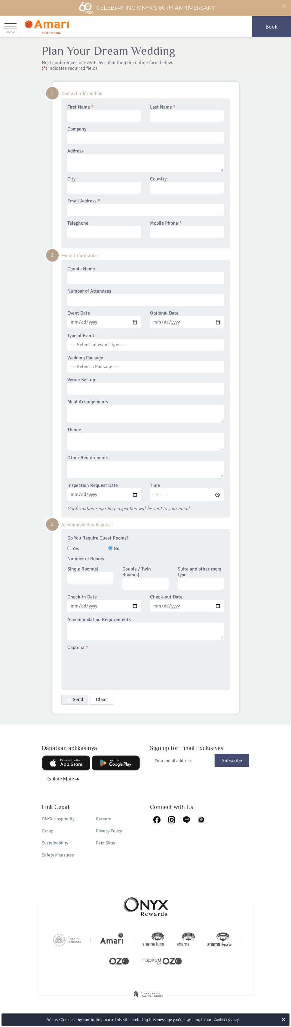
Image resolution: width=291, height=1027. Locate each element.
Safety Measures (58, 855)
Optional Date (187, 319)
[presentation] (113, 666)
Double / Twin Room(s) (145, 578)
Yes (73, 549)
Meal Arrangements (145, 411)
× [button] (283, 1019)
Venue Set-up (145, 386)
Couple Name (145, 275)
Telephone (104, 229)
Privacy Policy (109, 831)
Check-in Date (104, 603)
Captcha (77, 647)
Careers (103, 819)
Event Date (104, 319)
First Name (104, 113)
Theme (145, 438)
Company (145, 135)
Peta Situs (105, 843)
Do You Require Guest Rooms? (97, 538)
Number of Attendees (145, 297)
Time (187, 492)
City (104, 185)
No (114, 549)
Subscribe (232, 760)
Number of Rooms (85, 559)
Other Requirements (145, 466)
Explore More (60, 779)
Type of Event (145, 341)
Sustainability (55, 843)
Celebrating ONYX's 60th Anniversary (147, 8)
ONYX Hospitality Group (58, 825)
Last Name (187, 113)
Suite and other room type (201, 578)
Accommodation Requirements (145, 628)
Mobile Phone (187, 229)
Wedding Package (145, 364)
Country (187, 185)
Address (145, 160)
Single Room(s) (90, 575)
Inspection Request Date (104, 492)
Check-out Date (187, 603)
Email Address (145, 207)
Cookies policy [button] (226, 1019)
